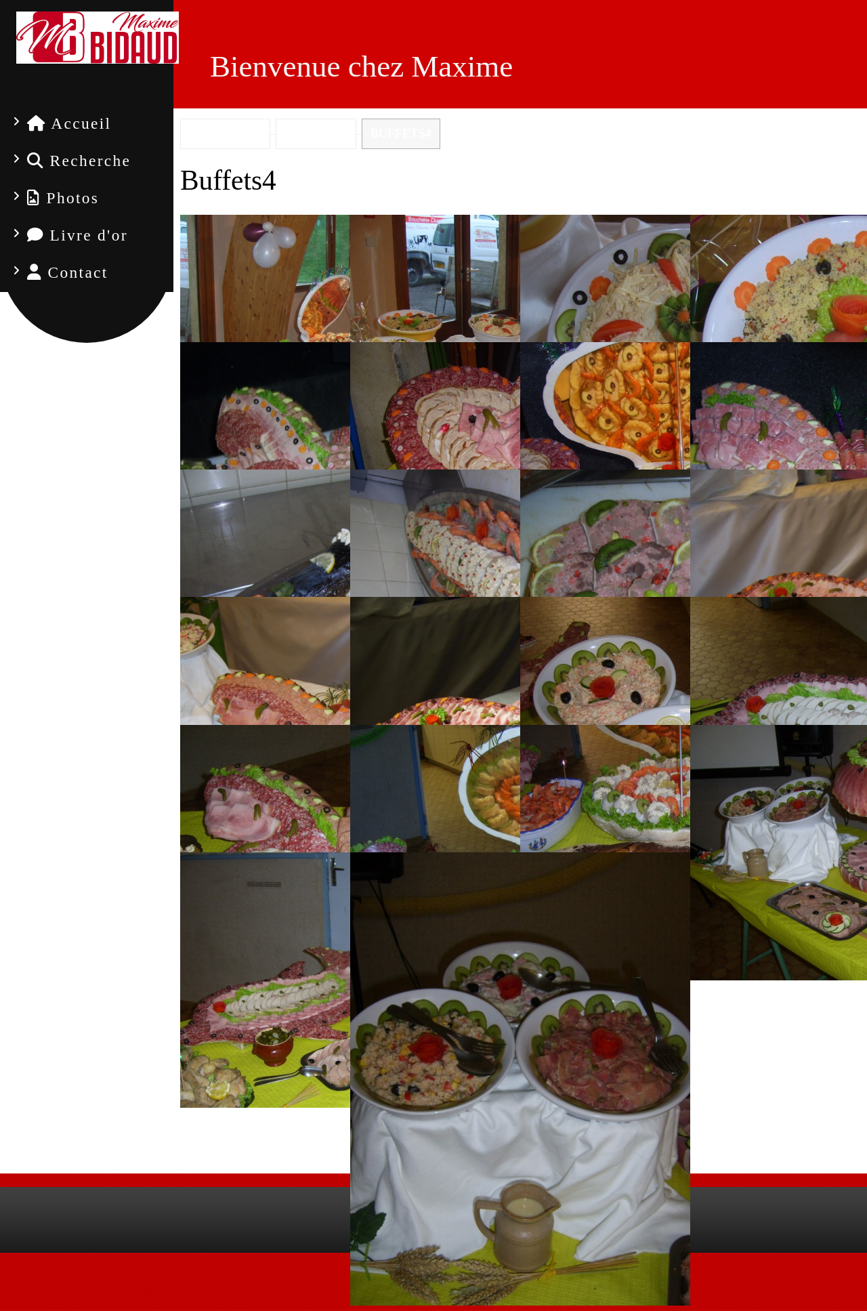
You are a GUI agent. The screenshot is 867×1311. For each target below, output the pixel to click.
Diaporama (520, 1122)
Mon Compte (482, 1295)
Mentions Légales (396, 1295)
